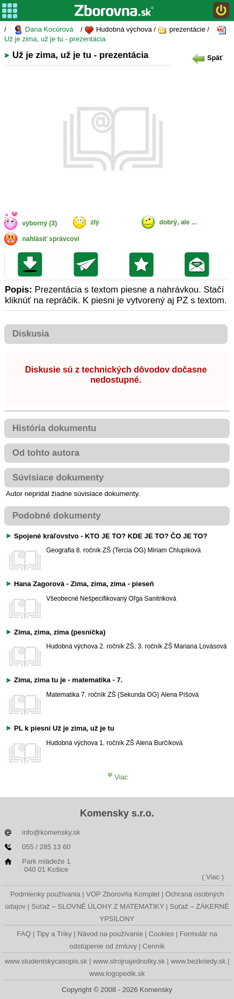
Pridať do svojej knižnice (144, 264)
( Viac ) (213, 877)
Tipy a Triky (54, 934)
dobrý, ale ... (178, 222)
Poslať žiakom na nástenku (199, 264)
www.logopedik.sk (116, 973)
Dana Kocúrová (43, 29)
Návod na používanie (110, 934)
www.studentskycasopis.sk (46, 961)
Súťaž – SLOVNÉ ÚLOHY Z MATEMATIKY (97, 906)
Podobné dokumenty (56, 516)
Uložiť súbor (32, 264)
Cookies (161, 934)
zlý (95, 222)
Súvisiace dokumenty (58, 477)
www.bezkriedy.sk (198, 961)
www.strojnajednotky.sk (129, 961)
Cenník (154, 946)
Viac (117, 777)
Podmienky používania (45, 894)
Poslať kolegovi (88, 264)
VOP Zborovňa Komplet (122, 894)
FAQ (24, 934)
